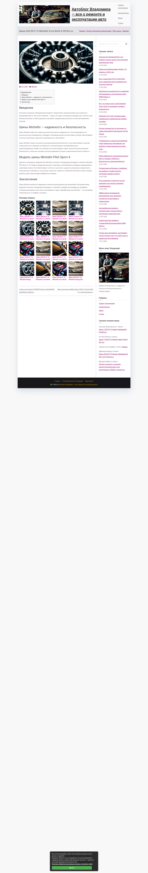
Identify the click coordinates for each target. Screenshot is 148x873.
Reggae (124, 347)
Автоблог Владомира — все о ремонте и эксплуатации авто (91, 14)
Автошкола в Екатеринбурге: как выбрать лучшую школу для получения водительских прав (113, 59)
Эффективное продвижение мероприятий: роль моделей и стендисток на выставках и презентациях (110, 197)
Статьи (120, 23)
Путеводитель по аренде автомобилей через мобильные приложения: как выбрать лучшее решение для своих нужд (113, 145)
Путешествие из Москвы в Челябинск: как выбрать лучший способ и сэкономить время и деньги (113, 171)
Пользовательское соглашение (73, 381)
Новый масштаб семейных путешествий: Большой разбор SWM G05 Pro (112, 223)
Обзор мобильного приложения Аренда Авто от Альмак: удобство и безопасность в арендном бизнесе (113, 158)
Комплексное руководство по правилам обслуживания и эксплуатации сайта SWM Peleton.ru (114, 94)
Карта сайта (89, 381)
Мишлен (34, 86)
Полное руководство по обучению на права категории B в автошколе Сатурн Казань (113, 131)
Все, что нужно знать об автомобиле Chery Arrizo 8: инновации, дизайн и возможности (112, 106)
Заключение (26, 102)
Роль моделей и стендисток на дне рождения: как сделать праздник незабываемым (112, 183)
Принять (71, 868)
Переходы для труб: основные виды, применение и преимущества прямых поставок (113, 119)
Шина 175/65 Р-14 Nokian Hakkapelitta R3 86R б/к (113, 331)
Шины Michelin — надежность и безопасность (37, 97)
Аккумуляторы (123, 13)
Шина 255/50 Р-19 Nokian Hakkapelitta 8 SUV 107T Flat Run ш (113, 355)
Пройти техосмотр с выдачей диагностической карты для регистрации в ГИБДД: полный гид (112, 367)
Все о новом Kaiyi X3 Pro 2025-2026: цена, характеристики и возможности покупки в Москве (113, 81)
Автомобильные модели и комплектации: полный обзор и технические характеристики (110, 211)
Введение (25, 95)
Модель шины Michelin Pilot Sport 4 (33, 99)
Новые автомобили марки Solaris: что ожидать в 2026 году (113, 70)
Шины (120, 18)
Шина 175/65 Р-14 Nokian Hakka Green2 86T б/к (113, 341)
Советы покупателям (123, 6)
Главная (57, 381)
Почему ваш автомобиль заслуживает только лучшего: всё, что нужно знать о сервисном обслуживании (113, 235)
